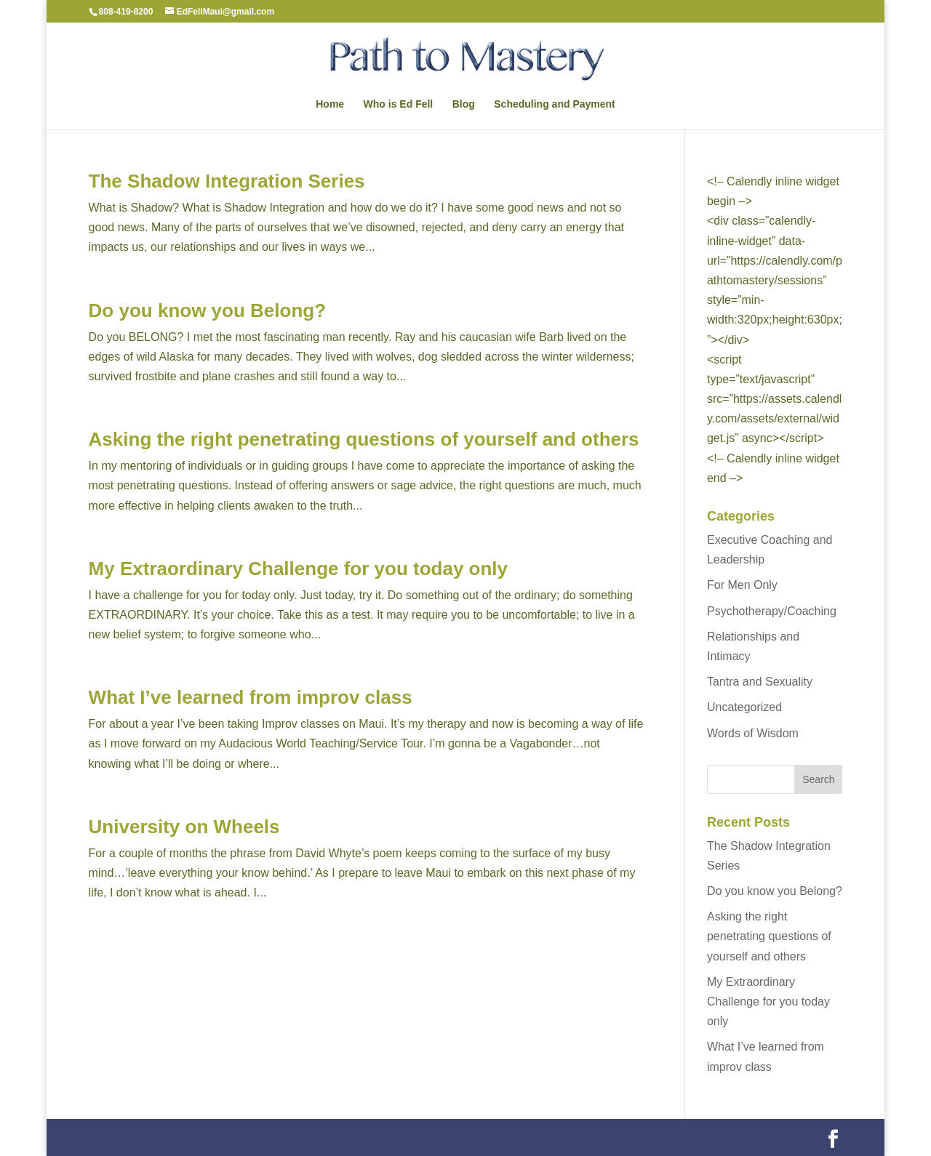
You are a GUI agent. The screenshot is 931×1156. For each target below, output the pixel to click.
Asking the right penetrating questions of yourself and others (364, 439)
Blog (463, 104)
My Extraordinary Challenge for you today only (298, 568)
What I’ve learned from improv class (250, 697)
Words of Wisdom (753, 733)
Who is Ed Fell (398, 104)
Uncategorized (744, 707)
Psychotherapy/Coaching (771, 611)
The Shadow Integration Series (227, 181)
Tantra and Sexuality (759, 681)
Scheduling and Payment (554, 104)
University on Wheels (184, 827)
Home (330, 104)
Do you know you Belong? (207, 310)
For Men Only (742, 585)
